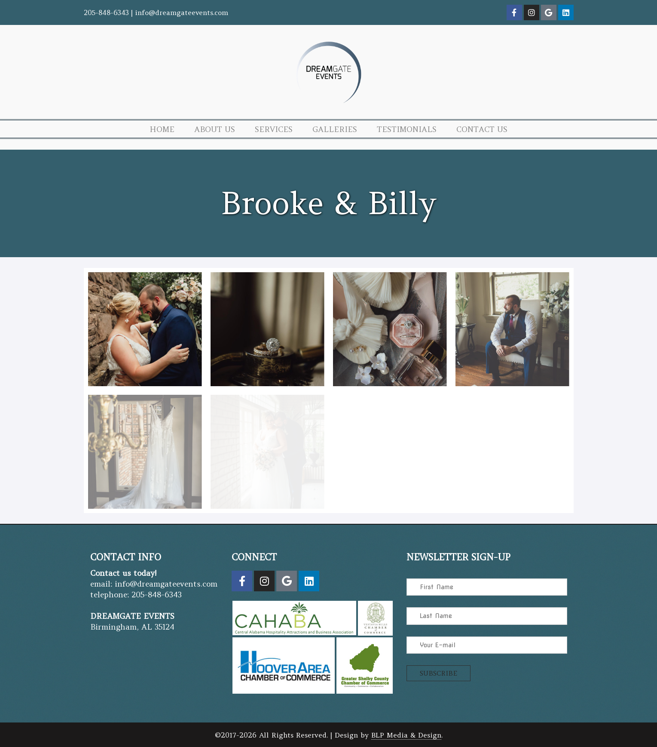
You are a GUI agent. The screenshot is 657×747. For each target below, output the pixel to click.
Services (274, 129)
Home (162, 129)
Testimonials (407, 129)
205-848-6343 (106, 12)
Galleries (334, 129)
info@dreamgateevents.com (181, 12)
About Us (214, 129)
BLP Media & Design (406, 735)
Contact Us (481, 129)
